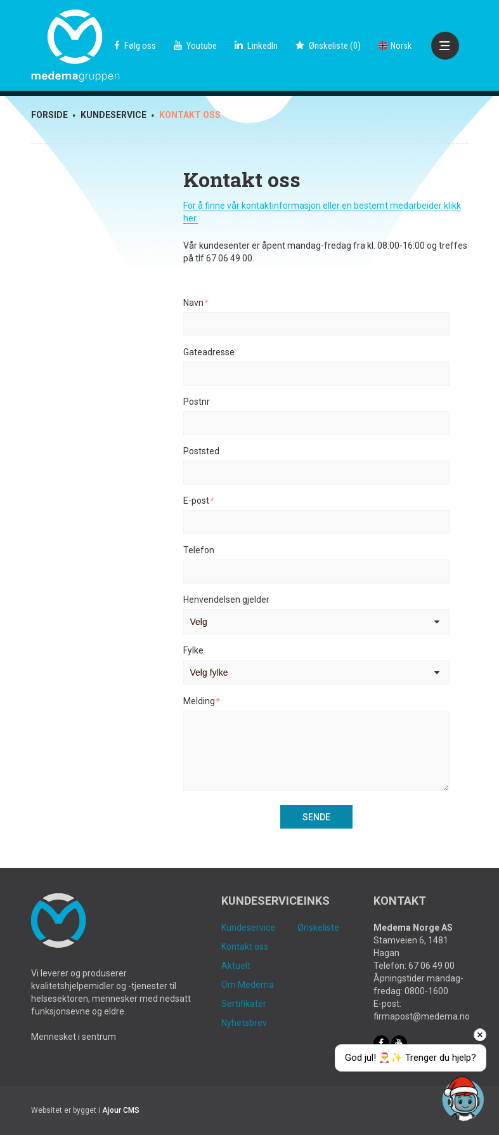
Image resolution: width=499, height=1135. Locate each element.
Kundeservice (248, 927)
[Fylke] (316, 672)
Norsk (395, 46)
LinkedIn (256, 46)
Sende (316, 817)
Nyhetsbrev (244, 1023)
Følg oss (135, 46)
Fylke (193, 650)
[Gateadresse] (316, 374)
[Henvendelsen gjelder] (316, 622)
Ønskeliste (318, 927)
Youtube (195, 46)
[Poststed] (316, 473)
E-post (198, 500)
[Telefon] (316, 572)
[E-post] (316, 522)
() (328, 46)
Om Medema (247, 985)
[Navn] (316, 324)
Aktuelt (235, 966)
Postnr (196, 402)
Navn (195, 303)
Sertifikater (243, 1004)
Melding (201, 701)
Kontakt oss (244, 946)
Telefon (198, 550)
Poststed (201, 451)
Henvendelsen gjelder (226, 599)
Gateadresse (209, 352)
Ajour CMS (120, 1110)
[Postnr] (316, 423)
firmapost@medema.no (421, 1016)
